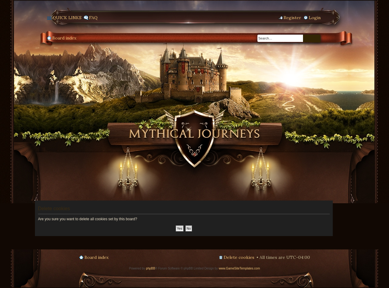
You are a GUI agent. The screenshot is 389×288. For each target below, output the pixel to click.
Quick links (67, 17)
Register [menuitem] (292, 17)
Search (307, 38)
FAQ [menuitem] (93, 17)
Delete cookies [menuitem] (239, 257)
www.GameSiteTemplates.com (239, 268)
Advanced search (316, 39)
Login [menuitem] (315, 17)
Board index (64, 38)
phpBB (150, 268)
